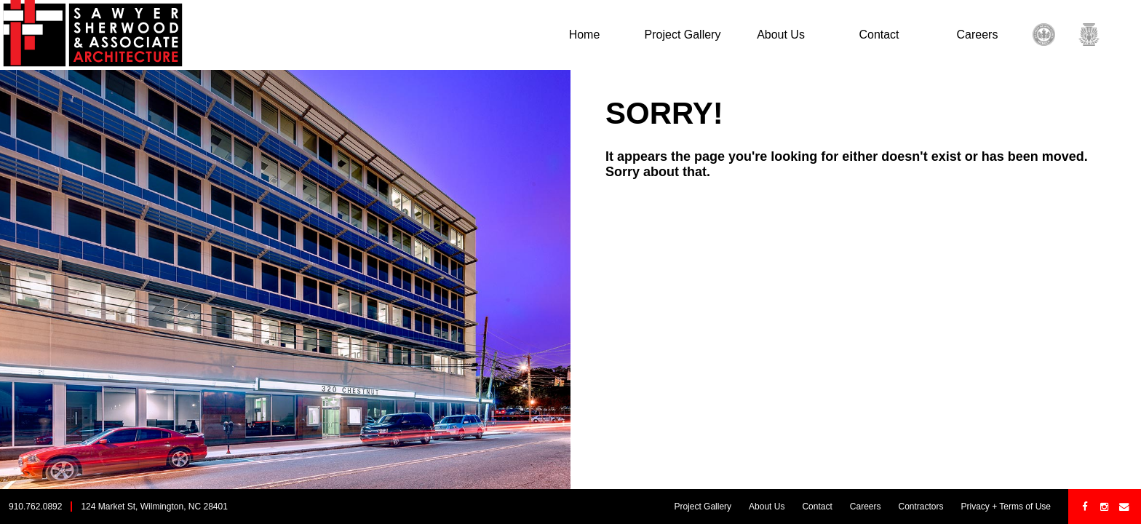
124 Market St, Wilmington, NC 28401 (154, 506)
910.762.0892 (35, 506)
